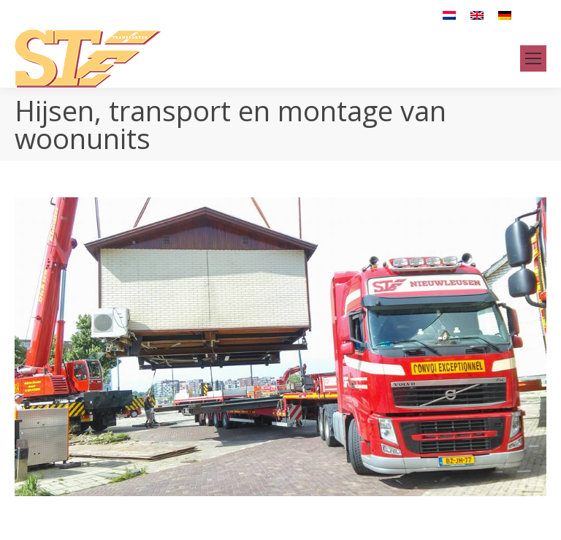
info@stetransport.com (221, 13)
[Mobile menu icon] (533, 58)
